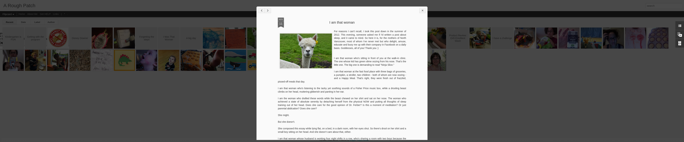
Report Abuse (363, 140)
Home (21, 14)
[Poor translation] (12, 43)
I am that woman (342, 22)
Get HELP (45, 14)
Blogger (353, 140)
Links (56, 14)
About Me (32, 14)
